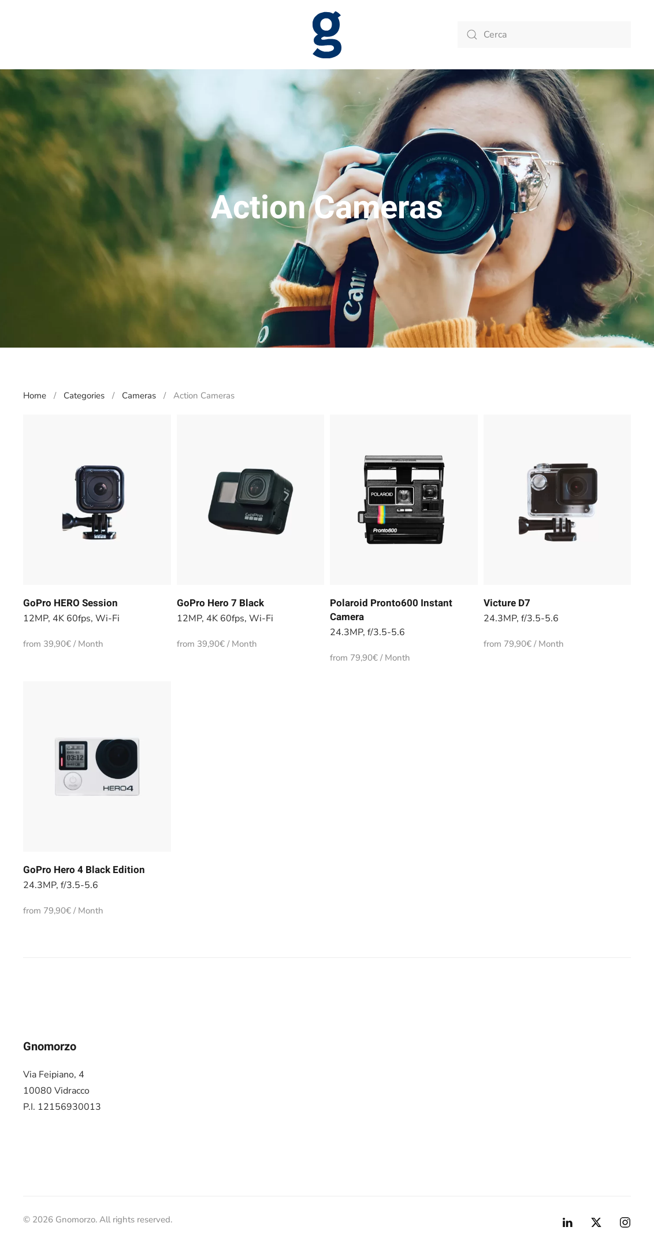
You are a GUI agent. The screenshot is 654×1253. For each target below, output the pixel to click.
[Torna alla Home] (327, 34)
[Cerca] (544, 34)
